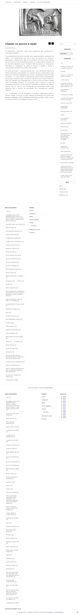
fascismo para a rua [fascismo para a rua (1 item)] (66, 111)
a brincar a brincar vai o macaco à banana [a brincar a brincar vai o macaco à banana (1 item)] (67, 67)
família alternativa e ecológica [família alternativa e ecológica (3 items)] (14, 276)
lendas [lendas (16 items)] (9, 284)
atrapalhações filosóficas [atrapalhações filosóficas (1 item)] (65, 90)
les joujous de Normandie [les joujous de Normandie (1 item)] (65, 119)
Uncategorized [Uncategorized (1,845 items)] (12, 380)
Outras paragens (44, 2)
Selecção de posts (34, 229)
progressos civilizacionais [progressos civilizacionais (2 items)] (65, 147)
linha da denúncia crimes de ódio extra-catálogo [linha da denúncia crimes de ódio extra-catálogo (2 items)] (14, 300)
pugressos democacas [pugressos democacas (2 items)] (13, 329)
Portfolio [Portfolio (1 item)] (63, 143)
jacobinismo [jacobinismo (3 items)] (10, 281)
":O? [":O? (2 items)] (62, 63)
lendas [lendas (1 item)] (62, 115)
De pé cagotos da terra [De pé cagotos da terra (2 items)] (13, 255)
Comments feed (63, 192)
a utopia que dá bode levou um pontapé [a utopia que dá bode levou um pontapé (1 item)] (67, 99)
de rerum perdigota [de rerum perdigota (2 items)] (12, 265)
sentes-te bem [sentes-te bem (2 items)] (11, 345)
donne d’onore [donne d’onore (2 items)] (11, 272)
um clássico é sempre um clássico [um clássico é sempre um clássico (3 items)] (13, 375)
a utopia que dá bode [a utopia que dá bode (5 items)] (67, 94)
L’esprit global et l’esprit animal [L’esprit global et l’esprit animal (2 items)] (15, 304)
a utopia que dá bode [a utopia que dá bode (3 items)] (13, 245)
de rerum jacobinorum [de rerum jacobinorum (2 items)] (13, 258)
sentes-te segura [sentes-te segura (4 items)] (12, 348)
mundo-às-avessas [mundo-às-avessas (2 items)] (12, 316)
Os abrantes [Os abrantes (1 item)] (64, 130)
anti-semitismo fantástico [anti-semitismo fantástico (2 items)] (14, 231)
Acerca (32, 2)
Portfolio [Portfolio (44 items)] (9, 322)
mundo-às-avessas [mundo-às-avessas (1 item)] (66, 123)
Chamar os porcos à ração (21, 44)
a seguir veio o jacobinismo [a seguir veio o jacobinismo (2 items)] (15, 241)
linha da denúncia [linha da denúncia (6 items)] (12, 287)
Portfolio (33, 225)
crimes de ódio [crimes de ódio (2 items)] (11, 251)
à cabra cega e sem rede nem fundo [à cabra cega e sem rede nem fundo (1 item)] (66, 176)
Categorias (32, 213)
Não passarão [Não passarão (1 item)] (65, 126)
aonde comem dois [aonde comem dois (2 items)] (12, 234)
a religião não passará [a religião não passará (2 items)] (13, 238)
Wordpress (50, 612)
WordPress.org (63, 195)
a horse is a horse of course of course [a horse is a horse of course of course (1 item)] (67, 75)
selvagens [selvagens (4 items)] (18, 341)
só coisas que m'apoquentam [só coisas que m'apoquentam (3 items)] (15, 361)
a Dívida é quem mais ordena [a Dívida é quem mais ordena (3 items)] (15, 224)
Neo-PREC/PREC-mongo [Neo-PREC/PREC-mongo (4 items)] (14, 319)
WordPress (49, 387)
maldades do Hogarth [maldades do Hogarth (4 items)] (13, 309)
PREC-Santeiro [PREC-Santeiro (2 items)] (11, 326)
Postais (8, 2)
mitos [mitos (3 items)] (8, 312)
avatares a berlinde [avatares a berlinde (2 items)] (12, 248)
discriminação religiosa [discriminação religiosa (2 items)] (13, 269)
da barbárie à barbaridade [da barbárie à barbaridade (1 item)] (64, 107)
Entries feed (62, 188)
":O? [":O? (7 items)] (8, 211)
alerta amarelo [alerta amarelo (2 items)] (11, 227)
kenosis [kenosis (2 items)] (21, 281)
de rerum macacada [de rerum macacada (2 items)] (12, 262)
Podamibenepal (59, 612)
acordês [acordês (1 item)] (63, 71)
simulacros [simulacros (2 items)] (10, 352)
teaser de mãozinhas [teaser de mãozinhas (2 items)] (13, 365)
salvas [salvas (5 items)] (9, 341)
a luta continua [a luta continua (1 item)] (65, 79)
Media (25, 2)
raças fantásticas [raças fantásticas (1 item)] (66, 151)
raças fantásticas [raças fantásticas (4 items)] (12, 333)
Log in (61, 185)
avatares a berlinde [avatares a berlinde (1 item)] (66, 103)
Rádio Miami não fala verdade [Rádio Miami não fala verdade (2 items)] (14, 337)
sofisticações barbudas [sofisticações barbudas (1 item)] (67, 162)
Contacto (17, 2)
